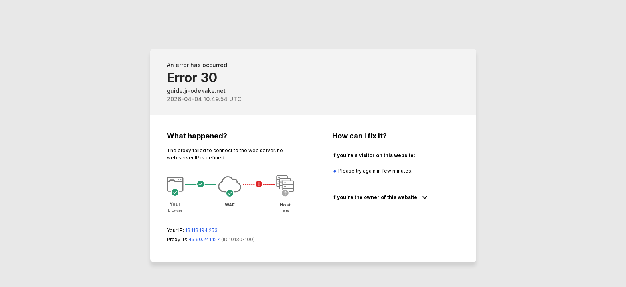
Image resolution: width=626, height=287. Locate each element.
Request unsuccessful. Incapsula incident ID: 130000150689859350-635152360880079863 (313, 143)
